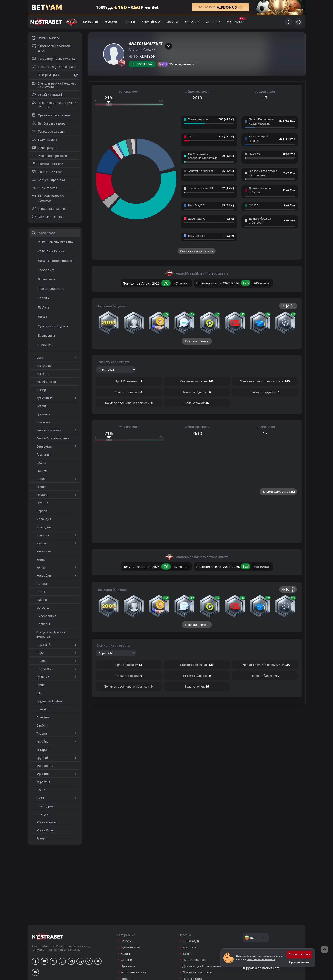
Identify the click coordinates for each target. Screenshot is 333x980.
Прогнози (90, 22)
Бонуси (129, 22)
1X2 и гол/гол (44, 188)
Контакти (189, 947)
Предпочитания (299, 962)
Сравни (126, 960)
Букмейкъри (151, 22)
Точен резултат (46, 147)
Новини (111, 22)
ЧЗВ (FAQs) (190, 941)
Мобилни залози (134, 972)
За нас (187, 954)
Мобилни (192, 22)
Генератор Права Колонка (53, 58)
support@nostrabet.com (261, 968)
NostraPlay (235, 22)
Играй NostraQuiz (47, 94)
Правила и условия (197, 972)
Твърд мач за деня (48, 131)
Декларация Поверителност (204, 966)
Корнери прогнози (48, 180)
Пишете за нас (193, 960)
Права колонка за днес (51, 115)
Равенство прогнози (49, 155)
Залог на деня (45, 139)
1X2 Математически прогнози (49, 198)
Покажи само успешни (196, 251)
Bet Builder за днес (48, 123)
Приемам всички (299, 954)
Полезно (213, 22)
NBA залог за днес (48, 216)
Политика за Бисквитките (261, 959)
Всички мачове (46, 38)
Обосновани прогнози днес (51, 48)
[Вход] (298, 22)
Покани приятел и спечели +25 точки (54, 105)
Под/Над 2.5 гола (47, 172)
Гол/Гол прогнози (47, 163)
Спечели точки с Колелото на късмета (54, 85)
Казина (172, 22)
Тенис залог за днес (49, 208)
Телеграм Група (55, 75)
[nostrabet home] (48, 936)
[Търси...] (288, 21)
